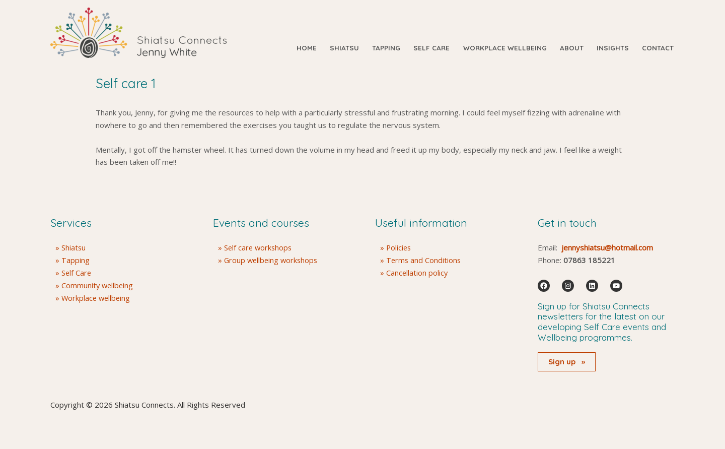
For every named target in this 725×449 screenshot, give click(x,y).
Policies (399, 247)
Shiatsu (73, 247)
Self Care (76, 273)
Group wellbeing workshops (272, 260)
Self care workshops (259, 247)
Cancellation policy (417, 273)
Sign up (566, 361)
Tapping (75, 260)
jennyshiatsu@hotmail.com (607, 247)
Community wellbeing (98, 285)
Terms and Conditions (424, 260)
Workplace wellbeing (96, 297)
